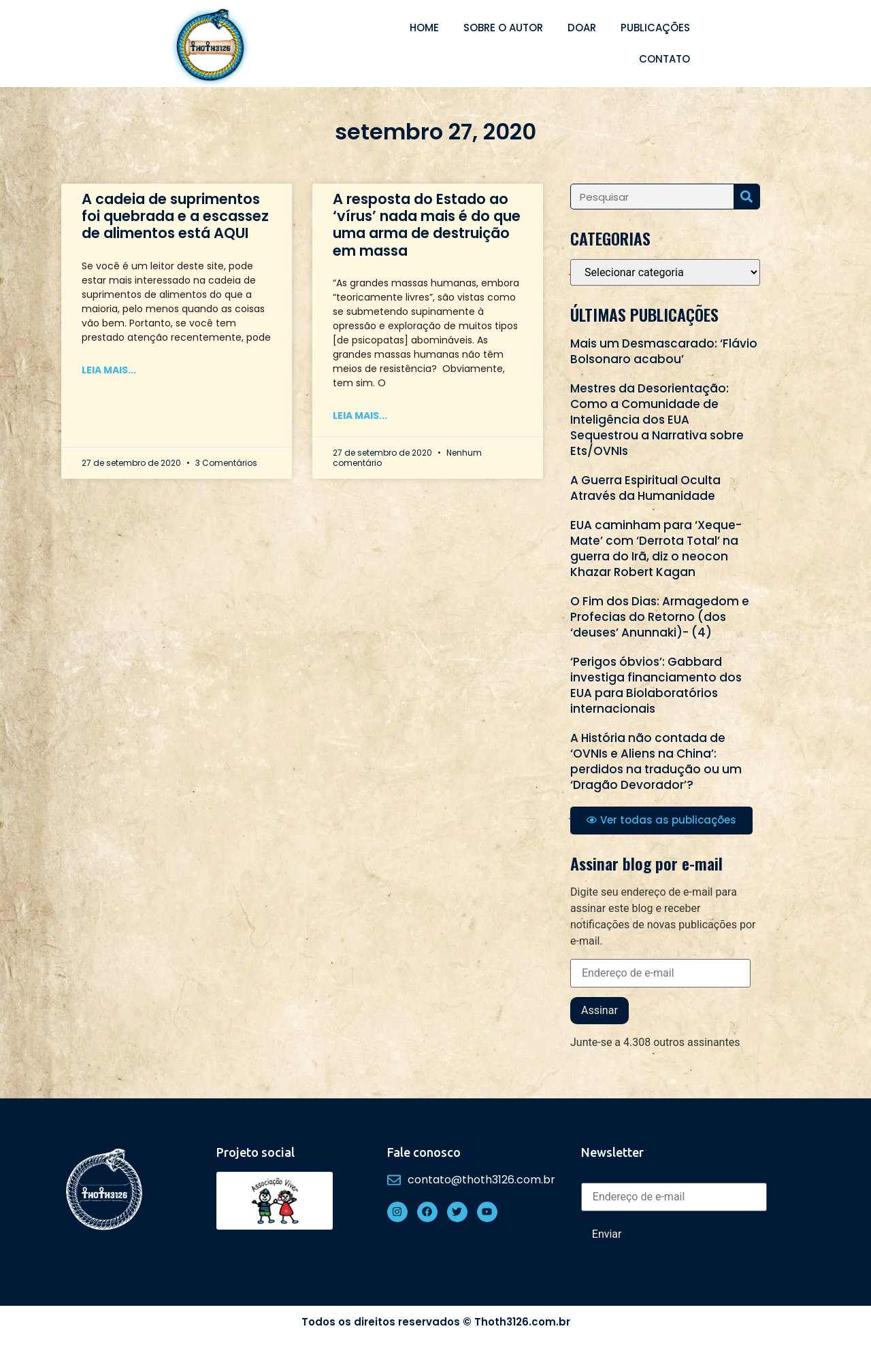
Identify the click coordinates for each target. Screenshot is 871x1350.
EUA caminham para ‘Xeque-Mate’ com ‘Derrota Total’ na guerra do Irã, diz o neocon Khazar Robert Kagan (656, 548)
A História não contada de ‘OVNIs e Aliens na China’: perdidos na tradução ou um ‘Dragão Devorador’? (656, 761)
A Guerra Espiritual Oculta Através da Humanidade (645, 488)
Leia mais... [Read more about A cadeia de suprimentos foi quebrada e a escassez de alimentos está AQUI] (109, 370)
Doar (582, 27)
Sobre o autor (503, 27)
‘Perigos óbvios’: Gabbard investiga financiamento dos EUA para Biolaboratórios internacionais (656, 685)
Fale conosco (424, 1152)
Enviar (607, 1234)
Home (424, 27)
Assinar (599, 1010)
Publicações (655, 27)
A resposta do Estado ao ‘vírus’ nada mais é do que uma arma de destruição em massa (427, 224)
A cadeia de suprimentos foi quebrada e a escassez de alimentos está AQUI (175, 216)
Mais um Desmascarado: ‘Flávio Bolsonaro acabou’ (663, 351)
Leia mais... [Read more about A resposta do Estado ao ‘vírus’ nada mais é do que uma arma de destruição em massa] (360, 415)
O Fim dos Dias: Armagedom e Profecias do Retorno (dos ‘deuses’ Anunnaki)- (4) (659, 617)
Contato (664, 59)
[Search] (746, 196)
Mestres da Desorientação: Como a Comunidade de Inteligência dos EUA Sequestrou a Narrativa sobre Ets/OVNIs (657, 419)
